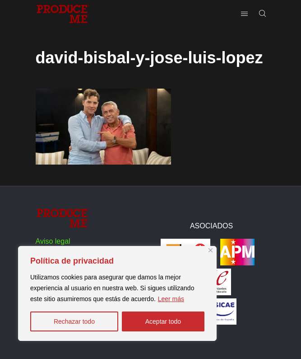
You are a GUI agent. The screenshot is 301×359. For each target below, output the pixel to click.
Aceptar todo (163, 321)
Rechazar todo (74, 321)
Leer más (171, 298)
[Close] (210, 250)
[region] (117, 293)
